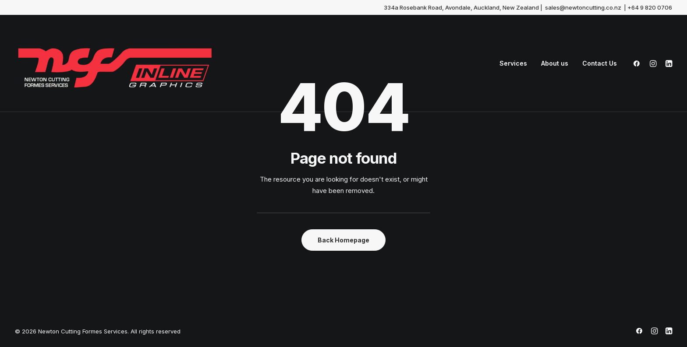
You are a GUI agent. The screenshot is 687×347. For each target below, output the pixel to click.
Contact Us (599, 63)
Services (513, 63)
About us (554, 63)
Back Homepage (343, 240)
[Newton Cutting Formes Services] (115, 63)
